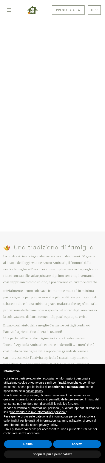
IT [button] (94, 10)
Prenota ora (68, 10)
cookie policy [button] (34, 391)
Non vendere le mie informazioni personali (38, 412)
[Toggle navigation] (9, 10)
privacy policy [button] (48, 425)
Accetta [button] (77, 444)
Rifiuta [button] (28, 444)
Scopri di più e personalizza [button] (52, 454)
